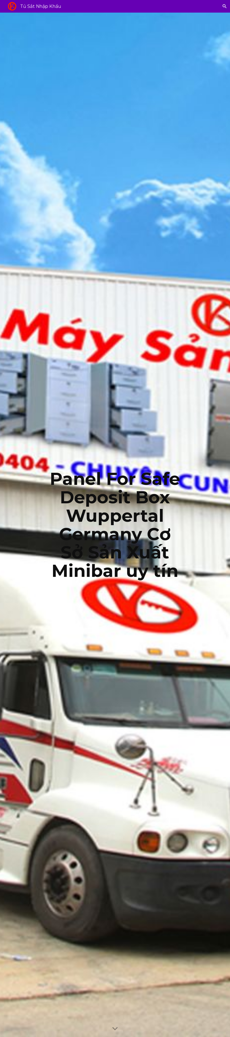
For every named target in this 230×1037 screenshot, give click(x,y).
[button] (224, 6)
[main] (115, 525)
